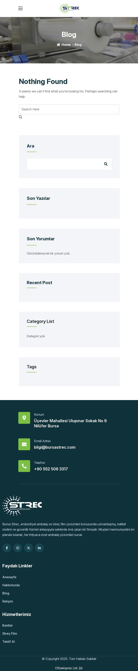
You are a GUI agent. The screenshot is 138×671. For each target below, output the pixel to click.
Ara (30, 145)
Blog (5, 593)
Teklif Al (8, 642)
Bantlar (7, 625)
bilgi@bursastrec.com (55, 447)
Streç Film (9, 633)
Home (64, 45)
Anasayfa (9, 577)
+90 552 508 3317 (51, 469)
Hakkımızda (11, 585)
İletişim (7, 601)
